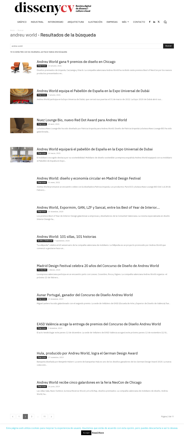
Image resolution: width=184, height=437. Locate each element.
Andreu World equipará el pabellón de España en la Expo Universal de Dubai (95, 149)
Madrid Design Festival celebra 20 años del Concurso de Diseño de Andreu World (98, 265)
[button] (165, 22)
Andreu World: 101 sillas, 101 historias (66, 236)
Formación (42, 270)
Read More (98, 432)
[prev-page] (12, 416)
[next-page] (51, 416)
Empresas (42, 66)
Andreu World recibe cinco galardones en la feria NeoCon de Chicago (89, 382)
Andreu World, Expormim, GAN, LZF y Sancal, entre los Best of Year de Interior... (98, 207)
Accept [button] (86, 432)
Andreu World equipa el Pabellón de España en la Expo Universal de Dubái (93, 91)
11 (45, 416)
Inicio (12, 30)
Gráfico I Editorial (45, 241)
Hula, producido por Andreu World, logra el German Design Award (87, 353)
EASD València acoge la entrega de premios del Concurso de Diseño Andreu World (99, 324)
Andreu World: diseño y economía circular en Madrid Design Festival (89, 178)
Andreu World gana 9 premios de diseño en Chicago (76, 61)
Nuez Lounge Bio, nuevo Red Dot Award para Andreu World (82, 120)
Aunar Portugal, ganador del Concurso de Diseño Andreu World (85, 295)
